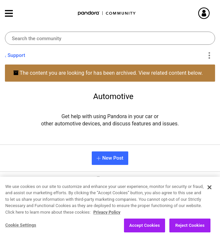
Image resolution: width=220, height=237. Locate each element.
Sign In (211, 13)
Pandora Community (106, 13)
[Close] (209, 190)
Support (16, 55)
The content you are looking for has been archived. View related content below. (108, 73)
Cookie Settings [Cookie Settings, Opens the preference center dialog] (20, 227)
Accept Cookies (144, 228)
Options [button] (209, 55)
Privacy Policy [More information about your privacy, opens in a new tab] (106, 214)
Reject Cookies (190, 228)
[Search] (110, 38)
